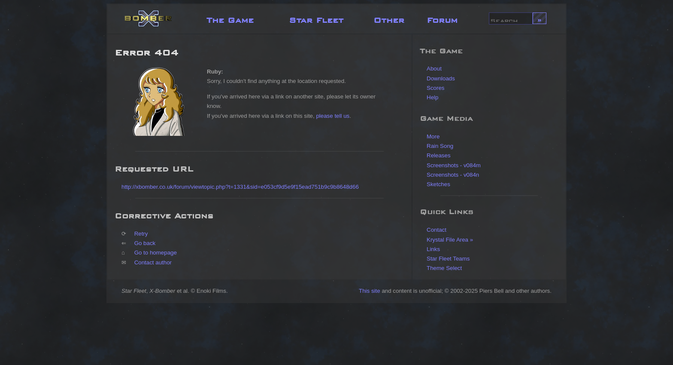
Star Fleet (316, 18)
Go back (145, 243)
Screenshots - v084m (454, 165)
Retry (141, 233)
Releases (439, 155)
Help (432, 97)
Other (388, 18)
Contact (436, 230)
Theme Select (444, 268)
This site (369, 291)
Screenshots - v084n (453, 175)
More (433, 136)
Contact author (153, 262)
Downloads (441, 78)
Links (433, 249)
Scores (435, 88)
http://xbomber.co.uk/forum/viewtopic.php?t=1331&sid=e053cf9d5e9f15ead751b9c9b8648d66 (240, 187)
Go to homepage (155, 252)
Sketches (438, 184)
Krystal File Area (447, 239)
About (434, 68)
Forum (442, 18)
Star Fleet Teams (448, 258)
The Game (230, 18)
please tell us (332, 116)
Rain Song (440, 146)
